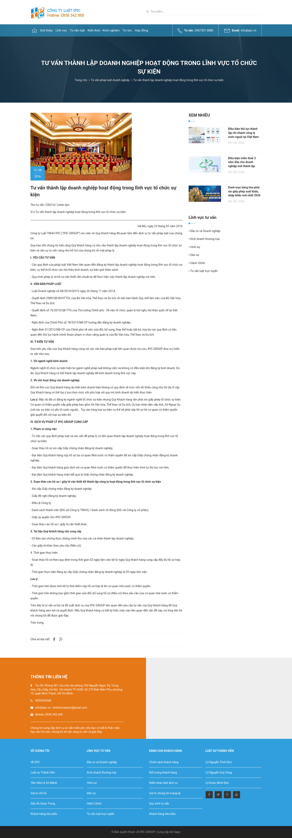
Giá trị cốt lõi (38, 793)
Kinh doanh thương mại (204, 239)
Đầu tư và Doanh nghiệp (204, 231)
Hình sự (194, 247)
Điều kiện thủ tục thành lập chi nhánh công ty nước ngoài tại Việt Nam (243, 132)
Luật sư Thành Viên (43, 772)
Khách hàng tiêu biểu (44, 813)
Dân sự (194, 255)
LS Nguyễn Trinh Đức (219, 762)
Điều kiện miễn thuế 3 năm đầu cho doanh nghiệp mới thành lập (242, 162)
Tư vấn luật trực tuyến (203, 271)
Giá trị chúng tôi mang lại (165, 793)
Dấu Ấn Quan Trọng (43, 803)
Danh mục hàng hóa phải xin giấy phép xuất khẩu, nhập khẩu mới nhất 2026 (244, 191)
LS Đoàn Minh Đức (217, 782)
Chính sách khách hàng (163, 762)
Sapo (177, 832)
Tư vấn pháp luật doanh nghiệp (110, 80)
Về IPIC (35, 762)
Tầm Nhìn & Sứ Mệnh (44, 782)
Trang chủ (81, 80)
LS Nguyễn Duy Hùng (219, 772)
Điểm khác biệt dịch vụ (163, 782)
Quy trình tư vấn (159, 803)
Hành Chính (197, 263)
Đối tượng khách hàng (163, 772)
